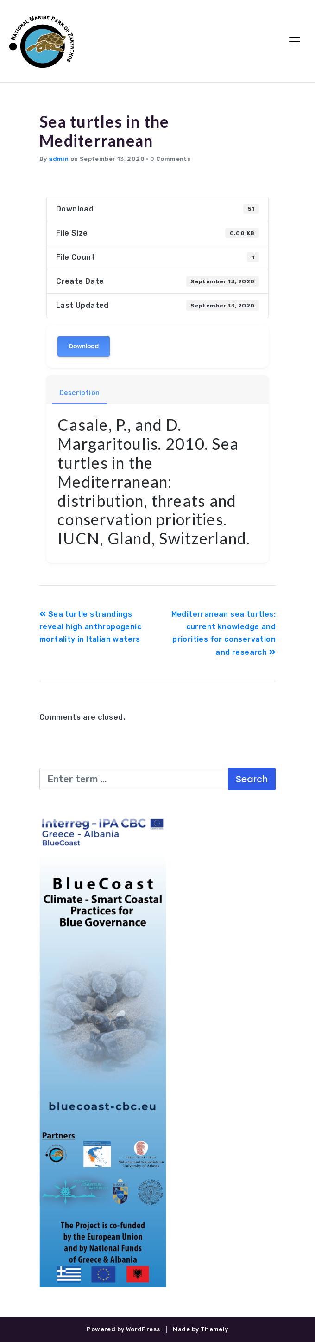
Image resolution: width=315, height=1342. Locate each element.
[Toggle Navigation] (295, 41)
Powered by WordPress (123, 1329)
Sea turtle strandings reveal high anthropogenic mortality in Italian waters (90, 627)
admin (59, 158)
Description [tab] (79, 393)
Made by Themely (200, 1329)
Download (84, 346)
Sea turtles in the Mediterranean (104, 131)
